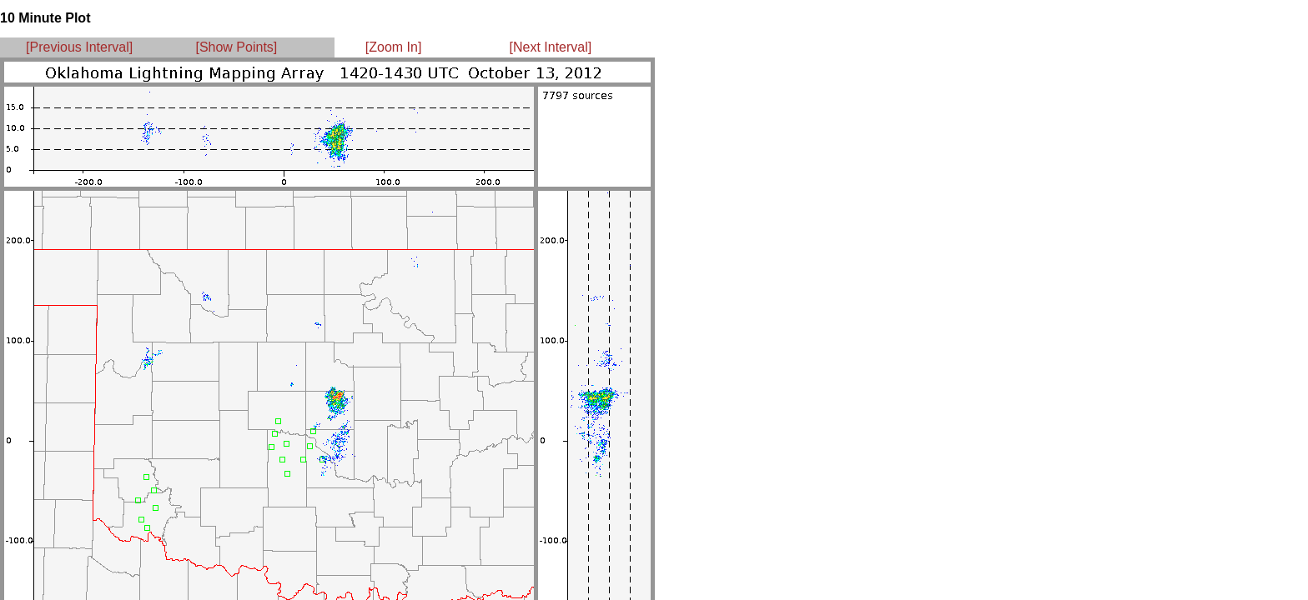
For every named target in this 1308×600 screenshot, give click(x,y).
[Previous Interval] (79, 47)
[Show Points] (236, 47)
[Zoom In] (393, 47)
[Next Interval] (551, 47)
